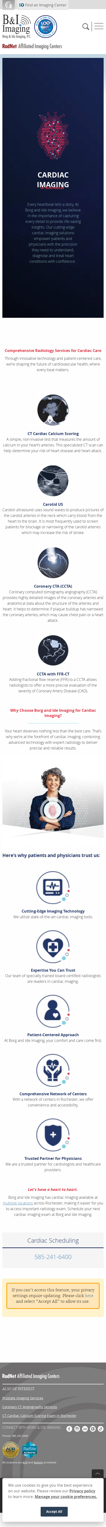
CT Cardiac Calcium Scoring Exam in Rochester (39, 1415)
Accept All (54, 1511)
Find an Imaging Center (46, 5)
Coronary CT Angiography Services (29, 1407)
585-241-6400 (53, 1257)
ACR (25, 1462)
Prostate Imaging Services (22, 1398)
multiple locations (18, 1203)
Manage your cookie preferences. (66, 1496)
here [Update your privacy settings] (89, 1295)
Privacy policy (82, 1491)
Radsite (38, 1462)
